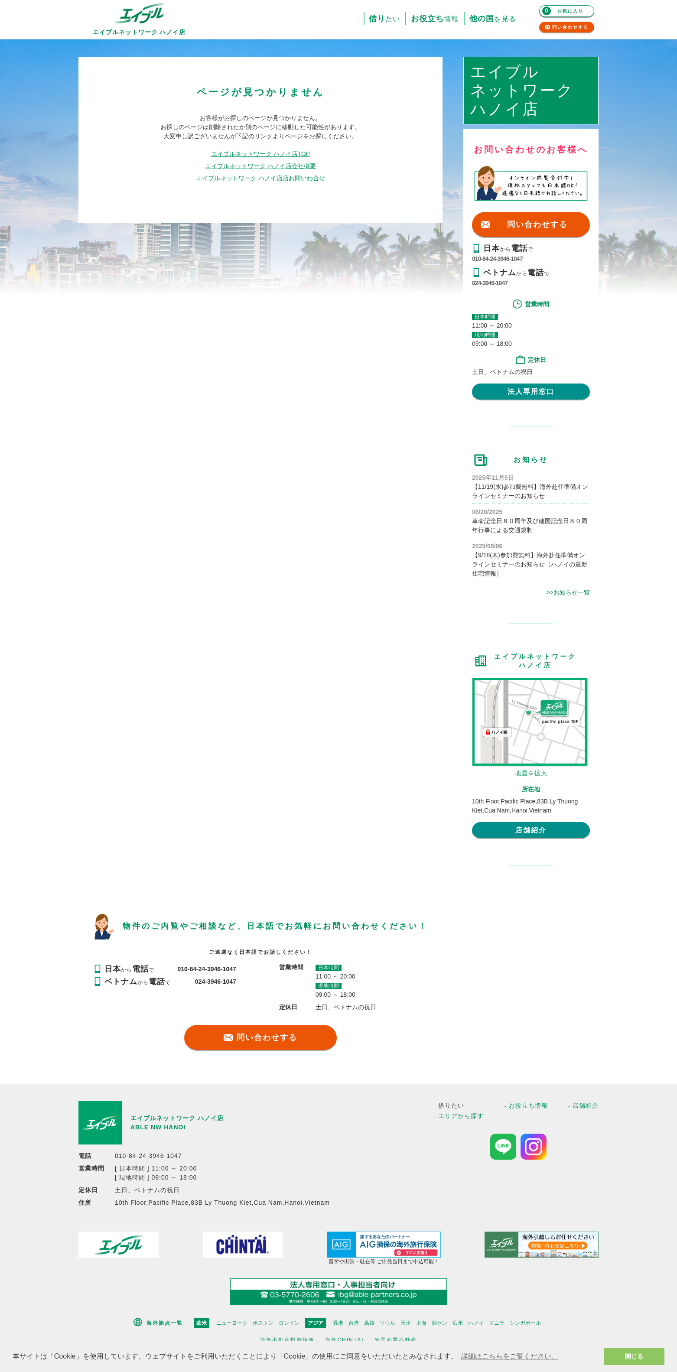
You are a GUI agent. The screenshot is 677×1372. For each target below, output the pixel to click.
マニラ (496, 1323)
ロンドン (289, 1323)
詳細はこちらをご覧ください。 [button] (509, 1356)
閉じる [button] (634, 1356)
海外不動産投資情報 (287, 1340)
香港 (338, 1323)
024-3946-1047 (490, 283)
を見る (492, 19)
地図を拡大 (531, 773)
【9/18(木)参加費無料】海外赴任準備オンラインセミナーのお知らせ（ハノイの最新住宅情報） (529, 564)
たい (384, 19)
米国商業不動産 (395, 1340)
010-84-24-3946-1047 (497, 258)
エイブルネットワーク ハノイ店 (177, 1118)
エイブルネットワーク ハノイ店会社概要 (260, 166)
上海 (421, 1323)
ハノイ (476, 1323)
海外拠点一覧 (164, 1323)
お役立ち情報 (528, 1105)
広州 (457, 1323)
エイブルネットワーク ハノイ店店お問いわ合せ (260, 178)
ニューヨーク (231, 1323)
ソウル (387, 1323)
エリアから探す (461, 1115)
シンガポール (525, 1323)
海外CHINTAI (344, 1340)
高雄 (369, 1323)
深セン (439, 1323)
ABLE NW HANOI (158, 1127)
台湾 (353, 1323)
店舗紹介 (531, 830)
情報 (435, 19)
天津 (405, 1323)
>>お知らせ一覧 (568, 592)
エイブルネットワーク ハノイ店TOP (260, 153)
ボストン (263, 1323)
